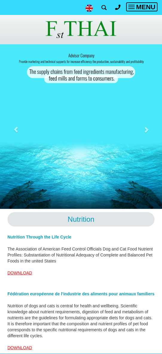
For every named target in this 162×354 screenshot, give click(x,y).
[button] (15, 126)
